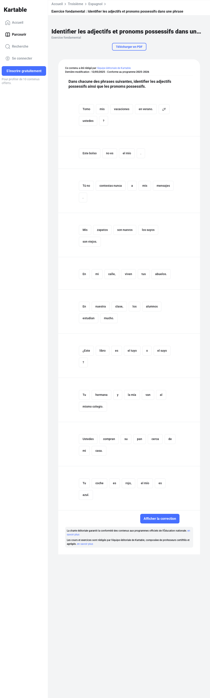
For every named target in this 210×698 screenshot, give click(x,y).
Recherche (16, 46)
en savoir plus (85, 543)
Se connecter (18, 58)
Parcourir (15, 34)
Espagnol (95, 4)
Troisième (75, 4)
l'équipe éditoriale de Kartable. (114, 68)
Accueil (14, 22)
